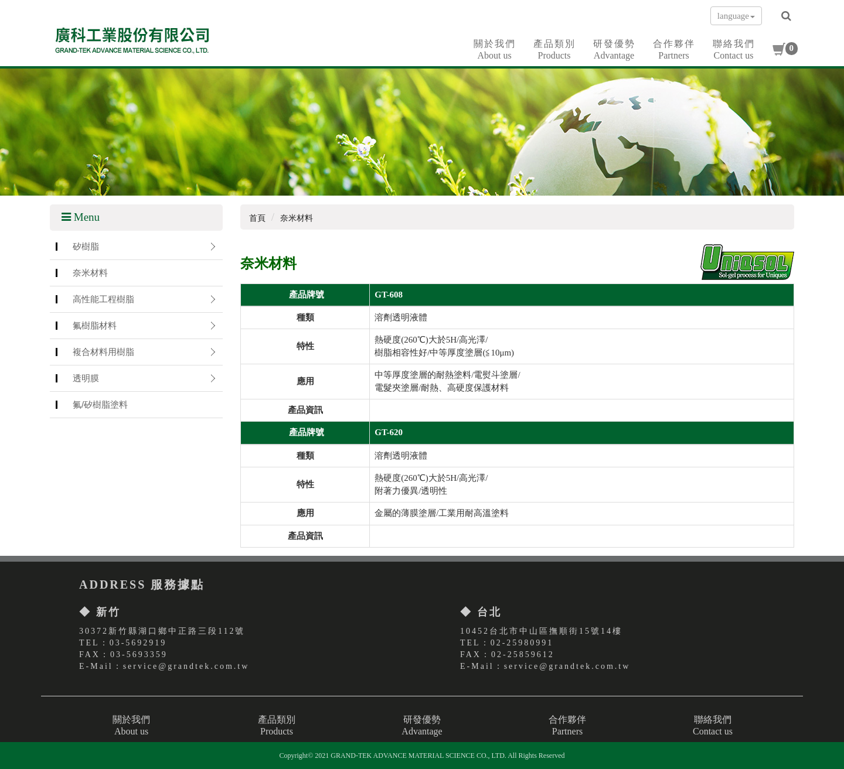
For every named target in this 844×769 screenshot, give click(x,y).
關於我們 (495, 50)
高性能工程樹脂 (103, 299)
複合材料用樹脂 (103, 352)
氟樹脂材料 (95, 325)
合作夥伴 (674, 50)
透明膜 (86, 378)
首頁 (257, 218)
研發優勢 (614, 50)
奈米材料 (90, 273)
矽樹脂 (86, 246)
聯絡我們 (734, 50)
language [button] (736, 15)
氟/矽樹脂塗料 (100, 404)
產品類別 (554, 50)
